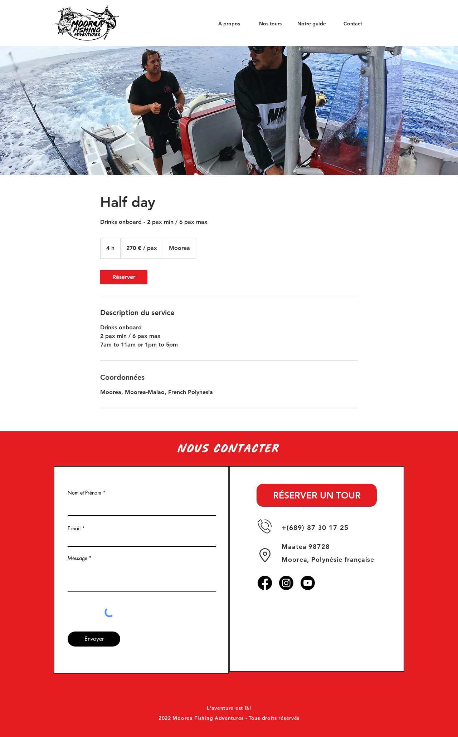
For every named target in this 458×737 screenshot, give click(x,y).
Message (77, 558)
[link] (123, 277)
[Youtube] (308, 583)
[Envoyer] (94, 639)
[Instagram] (286, 583)
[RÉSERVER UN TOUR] (316, 495)
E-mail (74, 528)
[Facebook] (265, 583)
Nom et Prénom (84, 492)
